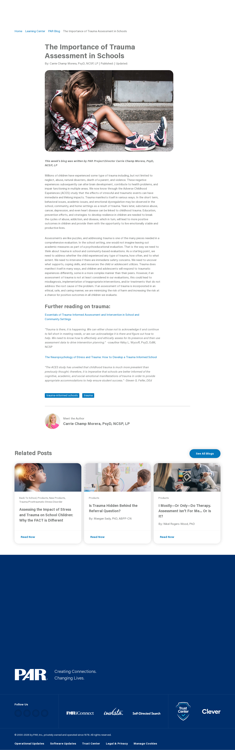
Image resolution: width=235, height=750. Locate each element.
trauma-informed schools (62, 395)
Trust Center (91, 743)
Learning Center (35, 31)
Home (18, 31)
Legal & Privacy (117, 743)
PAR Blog (54, 31)
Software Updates (63, 743)
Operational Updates (29, 743)
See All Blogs (205, 453)
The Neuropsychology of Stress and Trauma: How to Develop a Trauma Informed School (101, 357)
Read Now (28, 537)
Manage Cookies (145, 743)
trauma (88, 395)
